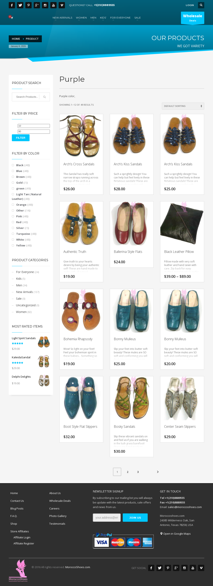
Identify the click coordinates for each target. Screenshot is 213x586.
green (20, 188)
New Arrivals (24, 292)
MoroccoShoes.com (77, 567)
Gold (19, 182)
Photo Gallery (58, 516)
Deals (192, 19)
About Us (55, 493)
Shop (13, 523)
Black (19, 165)
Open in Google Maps (175, 533)
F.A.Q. (13, 516)
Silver (20, 228)
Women (21, 312)
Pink (19, 216)
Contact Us (17, 501)
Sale (19, 298)
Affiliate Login (22, 537)
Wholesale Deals (60, 501)
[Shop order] (183, 106)
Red (18, 222)
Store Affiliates (19, 531)
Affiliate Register (24, 543)
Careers (54, 508)
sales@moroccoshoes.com (185, 507)
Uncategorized (26, 305)
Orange (21, 204)
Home (14, 493)
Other (20, 210)
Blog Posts (17, 508)
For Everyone (25, 272)
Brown (20, 177)
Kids (19, 279)
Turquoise (23, 234)
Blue (19, 171)
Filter (20, 137)
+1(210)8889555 (104, 5)
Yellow (20, 245)
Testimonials (57, 523)
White (20, 239)
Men (19, 285)
